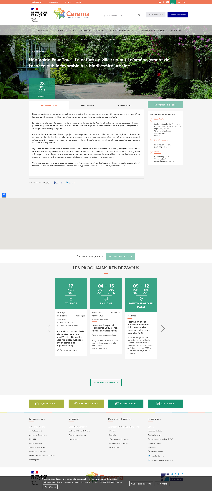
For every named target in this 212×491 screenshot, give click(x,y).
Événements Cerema (46, 39)
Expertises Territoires (37, 451)
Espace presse (34, 459)
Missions (58, 30)
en (184, 2)
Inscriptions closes (165, 105)
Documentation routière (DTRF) (160, 439)
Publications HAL (154, 435)
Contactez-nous (88, 404)
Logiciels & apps (154, 443)
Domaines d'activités (79, 30)
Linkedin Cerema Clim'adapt (162, 460)
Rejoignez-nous (49, 404)
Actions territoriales (121, 30)
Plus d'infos (50, 486)
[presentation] (48, 329)
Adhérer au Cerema (37, 427)
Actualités (176, 30)
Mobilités (112, 435)
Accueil (32, 39)
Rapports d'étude (155, 431)
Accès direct (36, 2)
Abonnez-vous (128, 404)
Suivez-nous (168, 404)
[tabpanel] (86, 143)
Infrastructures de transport (119, 439)
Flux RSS (32, 439)
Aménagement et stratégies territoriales (124, 427)
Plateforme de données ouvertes (42, 455)
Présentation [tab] (49, 105)
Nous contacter (156, 14)
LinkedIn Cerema (157, 456)
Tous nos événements (106, 382)
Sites (67, 2)
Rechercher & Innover (77, 435)
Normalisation (74, 439)
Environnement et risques (118, 443)
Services (100, 30)
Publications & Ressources (152, 30)
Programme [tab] (87, 105)
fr (179, 2)
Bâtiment (111, 431)
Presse (78, 2)
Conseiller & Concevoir (78, 427)
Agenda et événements (38, 435)
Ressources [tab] (125, 105)
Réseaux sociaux (35, 443)
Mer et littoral (113, 447)
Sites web (151, 447)
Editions (151, 427)
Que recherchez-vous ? (112, 16)
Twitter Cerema (157, 451)
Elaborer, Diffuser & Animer (79, 431)
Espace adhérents (178, 14)
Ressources (53, 2)
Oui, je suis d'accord (141, 483)
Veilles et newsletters (37, 447)
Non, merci (162, 483)
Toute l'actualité (35, 431)
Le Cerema (43, 30)
